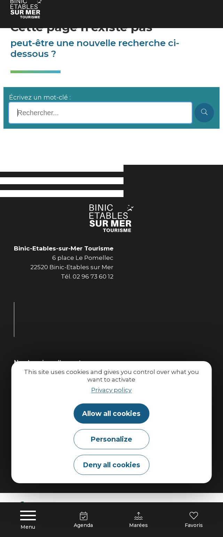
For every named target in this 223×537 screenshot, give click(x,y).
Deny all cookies (111, 465)
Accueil (19, 8)
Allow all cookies (111, 413)
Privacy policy (111, 389)
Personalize (111, 439)
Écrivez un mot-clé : (40, 97)
